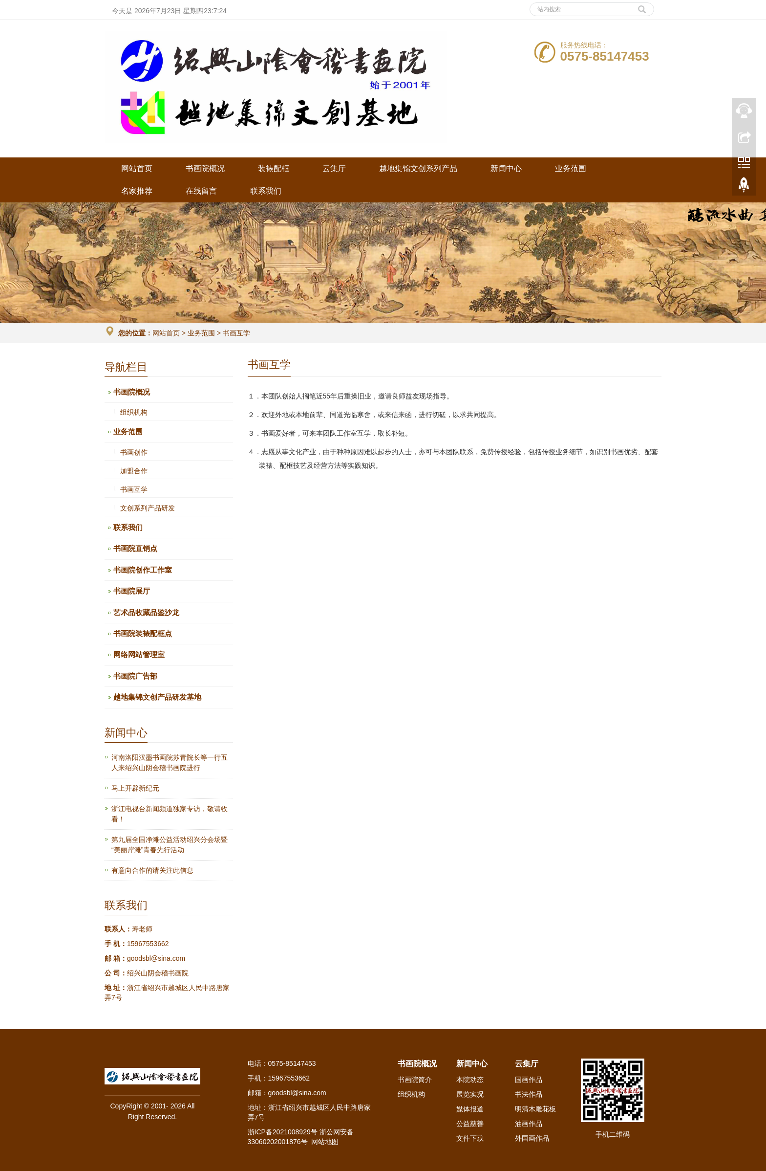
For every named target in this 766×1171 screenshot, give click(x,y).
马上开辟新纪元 (135, 788)
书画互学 (235, 333)
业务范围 (570, 168)
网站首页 (136, 168)
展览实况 (470, 1094)
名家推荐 (136, 191)
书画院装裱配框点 (142, 633)
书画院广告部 (135, 676)
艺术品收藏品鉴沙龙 (146, 612)
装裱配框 (273, 168)
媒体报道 (470, 1109)
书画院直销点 (135, 548)
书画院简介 (415, 1079)
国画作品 (528, 1079)
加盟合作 (134, 471)
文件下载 (470, 1138)
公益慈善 (470, 1123)
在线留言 (201, 191)
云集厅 (334, 168)
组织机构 (134, 412)
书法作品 (528, 1094)
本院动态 (470, 1079)
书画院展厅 (131, 591)
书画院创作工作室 (142, 570)
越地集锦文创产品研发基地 (157, 697)
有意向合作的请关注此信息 (152, 870)
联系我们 (265, 191)
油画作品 (528, 1123)
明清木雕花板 (535, 1109)
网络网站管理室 (139, 654)
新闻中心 (506, 168)
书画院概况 (205, 168)
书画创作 (134, 452)
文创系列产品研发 (147, 508)
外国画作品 (532, 1138)
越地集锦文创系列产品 (418, 168)
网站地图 (325, 1142)
